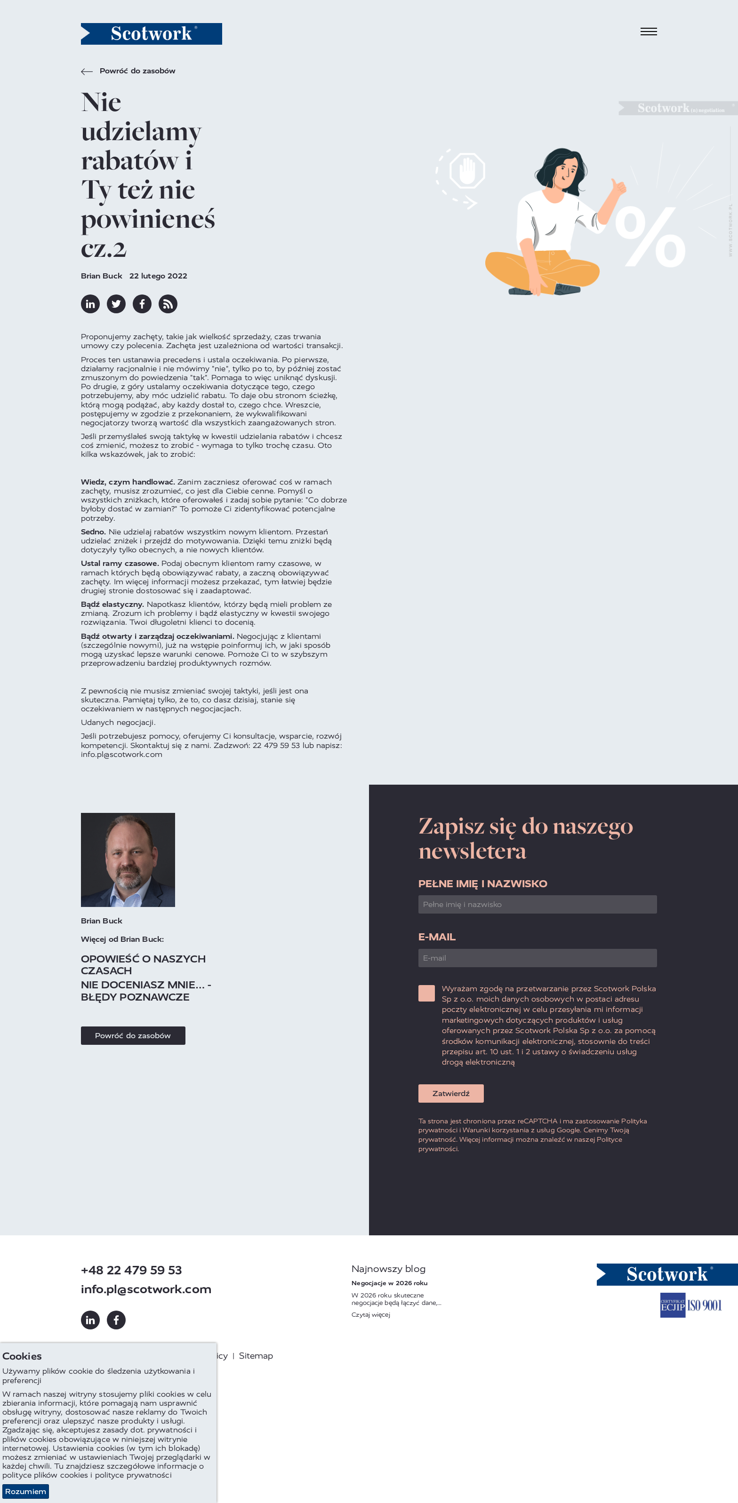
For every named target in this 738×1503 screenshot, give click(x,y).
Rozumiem (25, 1491)
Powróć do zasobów (128, 72)
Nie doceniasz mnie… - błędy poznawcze (146, 990)
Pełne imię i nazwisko (482, 884)
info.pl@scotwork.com (146, 1289)
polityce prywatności (133, 1475)
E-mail (437, 937)
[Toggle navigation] (649, 31)
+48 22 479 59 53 (132, 1270)
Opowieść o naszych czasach (143, 965)
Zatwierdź (451, 1093)
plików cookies (61, 1475)
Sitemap (256, 1355)
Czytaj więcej (371, 1314)
